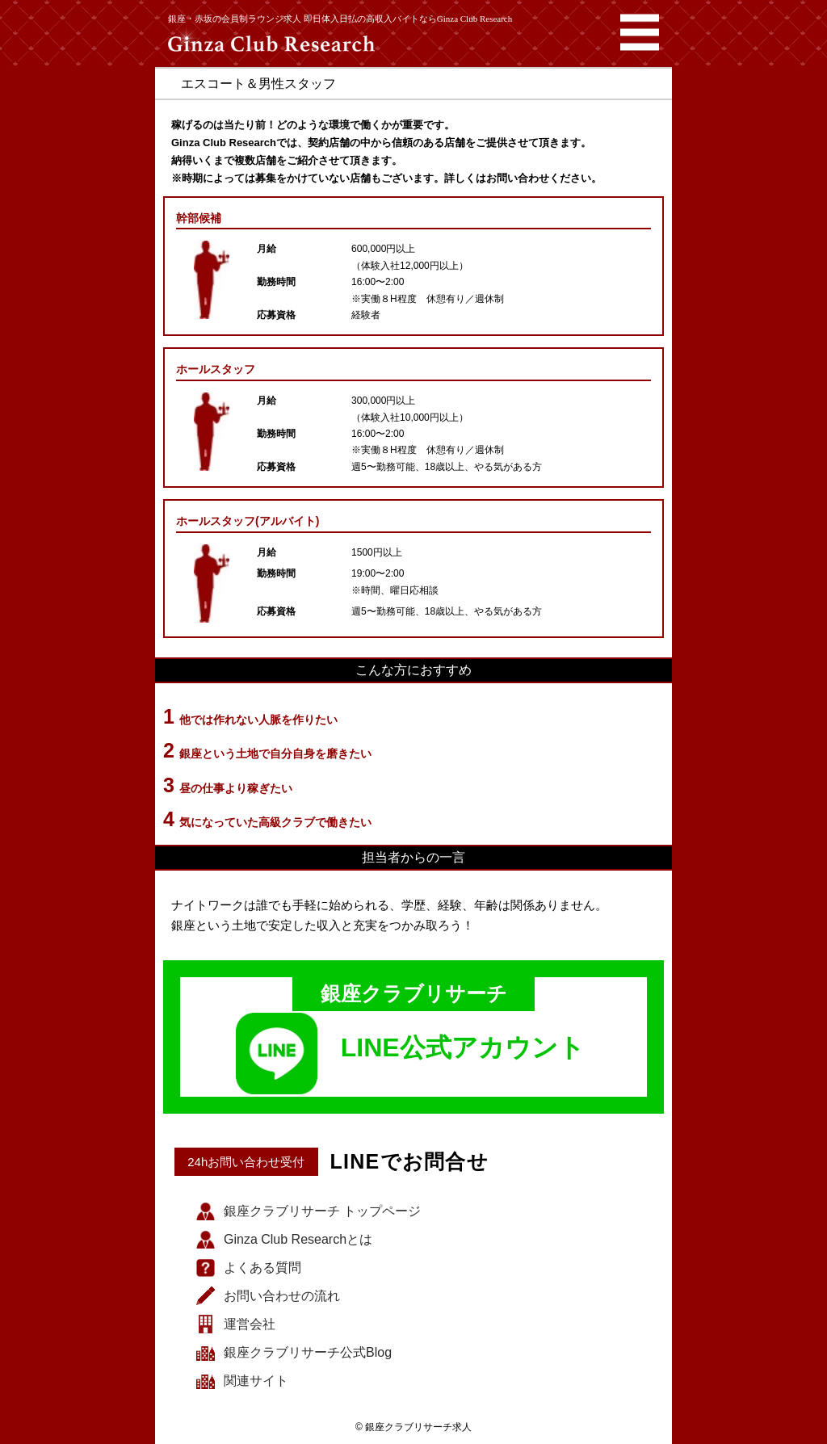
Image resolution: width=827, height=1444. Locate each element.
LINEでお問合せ (409, 1162)
